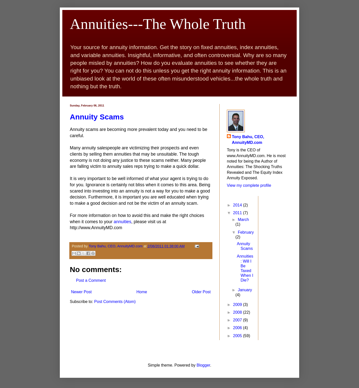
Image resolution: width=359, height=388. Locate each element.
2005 (238, 336)
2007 (238, 320)
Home (141, 292)
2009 (238, 304)
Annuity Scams (97, 117)
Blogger (203, 365)
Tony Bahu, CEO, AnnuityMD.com (248, 139)
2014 (238, 205)
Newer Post (81, 292)
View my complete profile (249, 185)
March (243, 219)
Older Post (201, 292)
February (246, 232)
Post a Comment (91, 280)
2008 (238, 312)
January (245, 290)
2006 (238, 328)
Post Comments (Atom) (115, 301)
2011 (238, 213)
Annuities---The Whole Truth (158, 24)
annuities (122, 221)
